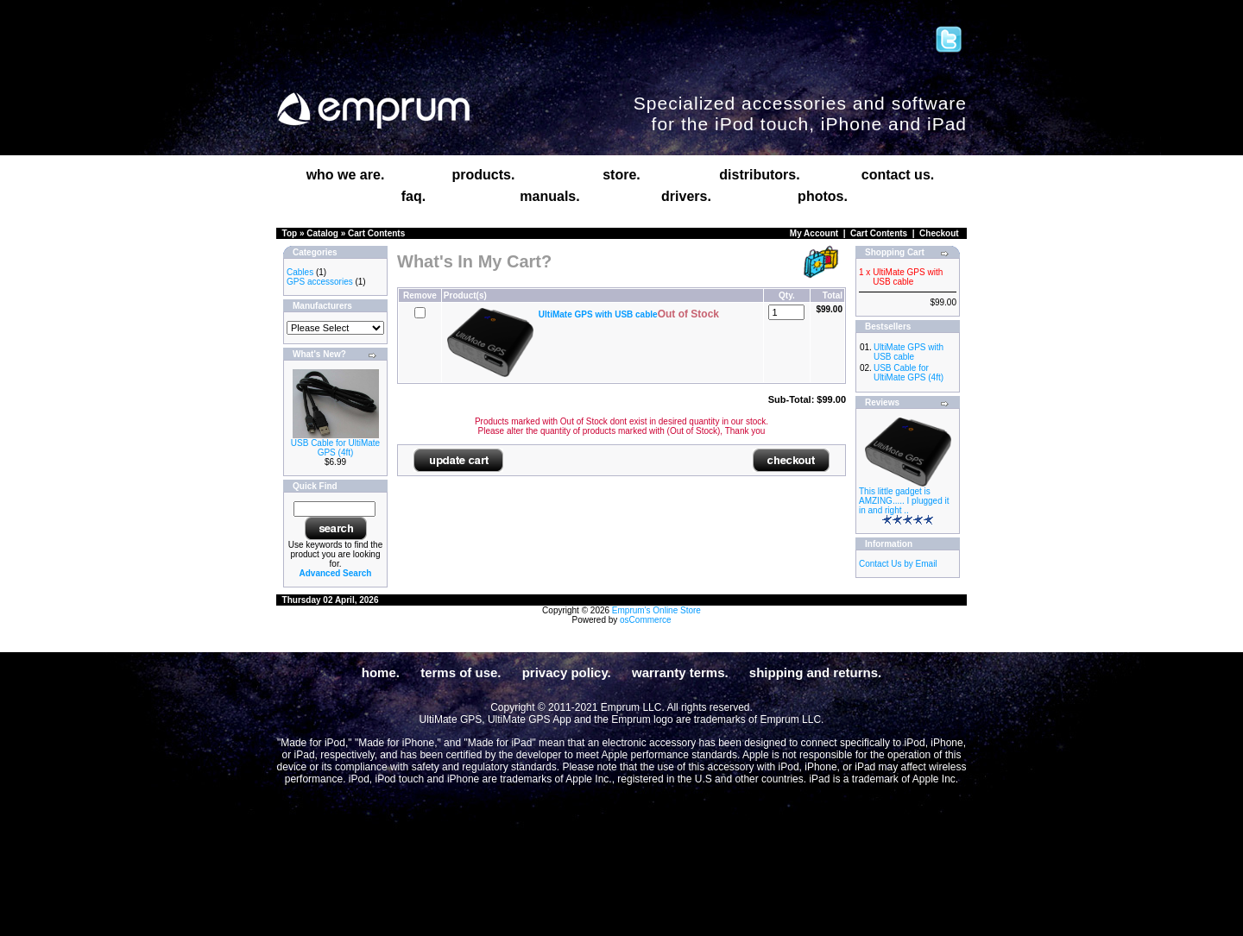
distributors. (759, 174)
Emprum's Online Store (656, 610)
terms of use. (460, 672)
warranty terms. (680, 672)
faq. (413, 196)
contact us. (897, 174)
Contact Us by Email (898, 564)
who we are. (345, 174)
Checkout (939, 233)
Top (290, 233)
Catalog (322, 233)
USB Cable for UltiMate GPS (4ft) (335, 447)
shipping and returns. (815, 672)
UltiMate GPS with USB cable (908, 351)
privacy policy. (566, 672)
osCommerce (645, 620)
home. (381, 672)
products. (483, 174)
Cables (300, 272)
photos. (823, 196)
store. (621, 174)
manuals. (549, 196)
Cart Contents (376, 233)
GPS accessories (320, 281)
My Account (814, 233)
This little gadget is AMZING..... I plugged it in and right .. (904, 501)
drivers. (686, 196)
